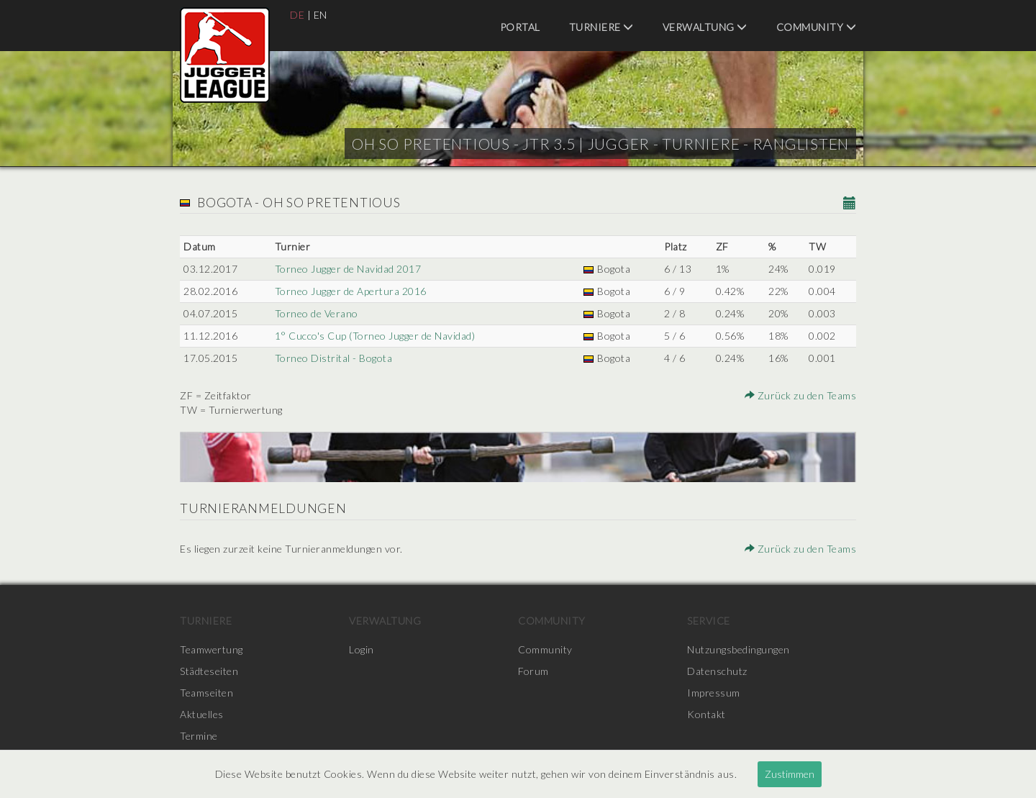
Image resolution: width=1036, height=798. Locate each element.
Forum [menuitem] (533, 671)
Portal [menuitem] (520, 27)
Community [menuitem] (816, 27)
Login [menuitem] (361, 649)
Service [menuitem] (708, 621)
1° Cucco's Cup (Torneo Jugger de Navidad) (375, 336)
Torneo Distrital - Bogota (334, 358)
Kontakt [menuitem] (706, 714)
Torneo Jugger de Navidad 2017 (348, 269)
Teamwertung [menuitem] (211, 649)
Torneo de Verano (316, 313)
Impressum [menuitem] (713, 692)
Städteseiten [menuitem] (209, 671)
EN (320, 15)
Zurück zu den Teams (801, 395)
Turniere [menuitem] (601, 27)
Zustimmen (789, 774)
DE (297, 15)
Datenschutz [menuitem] (717, 671)
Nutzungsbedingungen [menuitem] (738, 649)
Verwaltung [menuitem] (705, 27)
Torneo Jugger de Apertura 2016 (351, 291)
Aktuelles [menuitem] (202, 714)
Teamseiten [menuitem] (206, 692)
